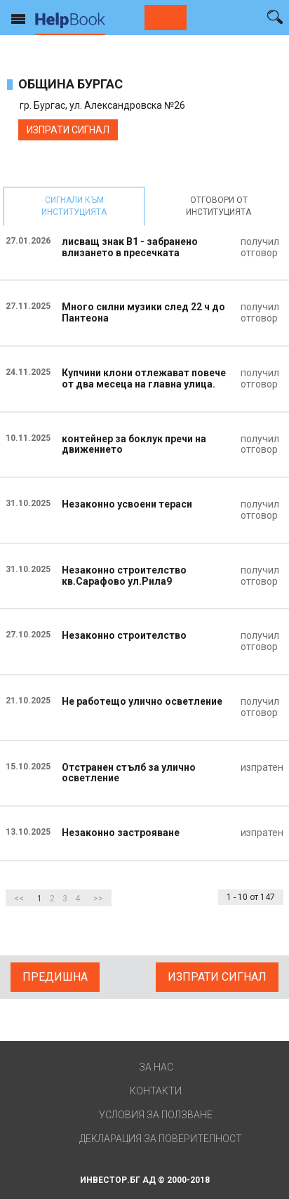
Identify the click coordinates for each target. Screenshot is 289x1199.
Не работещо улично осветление (142, 701)
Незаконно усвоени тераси (127, 504)
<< (19, 898)
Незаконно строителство (124, 635)
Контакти (156, 1091)
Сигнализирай (165, 17)
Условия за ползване (156, 1114)
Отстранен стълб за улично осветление (129, 773)
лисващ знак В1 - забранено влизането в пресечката (130, 247)
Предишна (55, 976)
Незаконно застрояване (121, 832)
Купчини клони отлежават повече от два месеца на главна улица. (144, 378)
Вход (250, 16)
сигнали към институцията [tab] (74, 206)
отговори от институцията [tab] (218, 206)
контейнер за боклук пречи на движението (134, 444)
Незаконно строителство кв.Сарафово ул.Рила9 (124, 575)
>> (98, 898)
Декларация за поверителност (160, 1138)
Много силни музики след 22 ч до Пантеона (143, 312)
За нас (156, 1067)
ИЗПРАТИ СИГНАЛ (68, 129)
